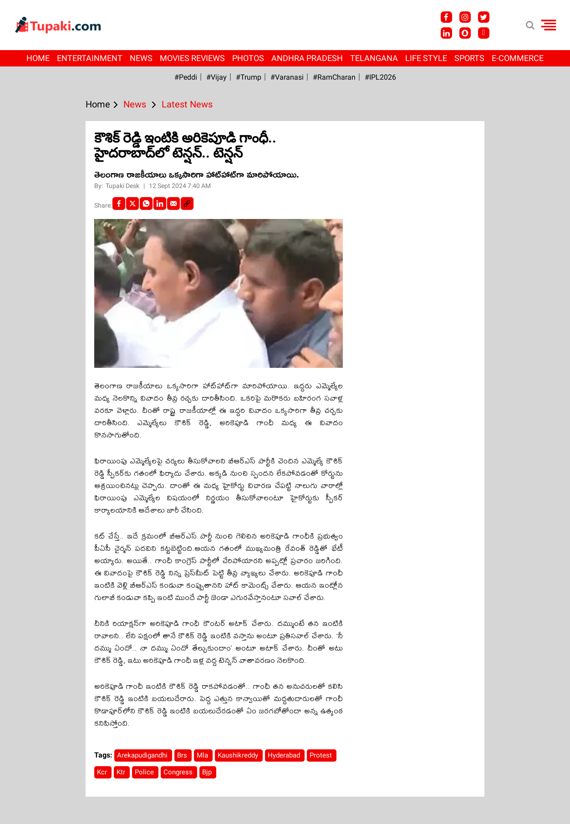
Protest (322, 755)
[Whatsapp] (146, 203)
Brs (183, 755)
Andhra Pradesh (307, 58)
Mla (203, 755)
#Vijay (216, 77)
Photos (248, 58)
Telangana (374, 58)
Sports (469, 58)
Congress (178, 772)
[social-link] (187, 203)
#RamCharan (334, 77)
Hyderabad (285, 755)
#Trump (248, 77)
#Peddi (185, 77)
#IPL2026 (380, 77)
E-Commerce (518, 58)
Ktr (122, 772)
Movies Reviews (192, 58)
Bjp (208, 772)
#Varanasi (287, 77)
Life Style (426, 58)
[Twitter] (132, 203)
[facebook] (119, 203)
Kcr (103, 772)
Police (145, 772)
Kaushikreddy (239, 755)
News (141, 58)
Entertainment (89, 58)
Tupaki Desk (123, 185)
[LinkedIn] (160, 203)
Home (38, 58)
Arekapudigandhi (143, 755)
